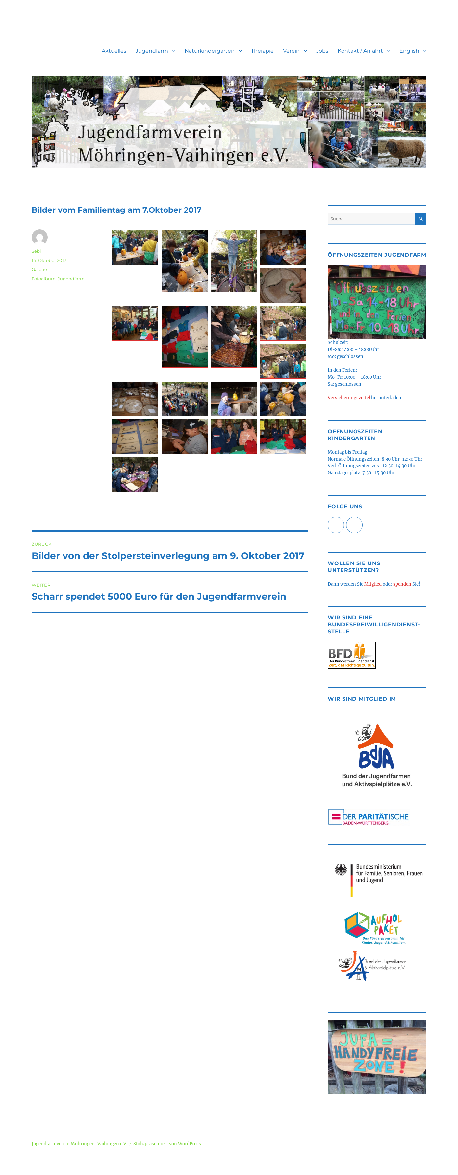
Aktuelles (114, 51)
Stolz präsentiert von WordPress (167, 1144)
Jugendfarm (152, 51)
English (409, 51)
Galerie (39, 269)
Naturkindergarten (210, 51)
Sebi (36, 251)
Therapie (262, 51)
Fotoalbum (44, 278)
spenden (402, 584)
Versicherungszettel (349, 398)
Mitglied (373, 584)
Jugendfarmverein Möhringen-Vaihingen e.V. (79, 1144)
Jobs (322, 51)
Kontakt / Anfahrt (360, 51)
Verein (291, 51)
